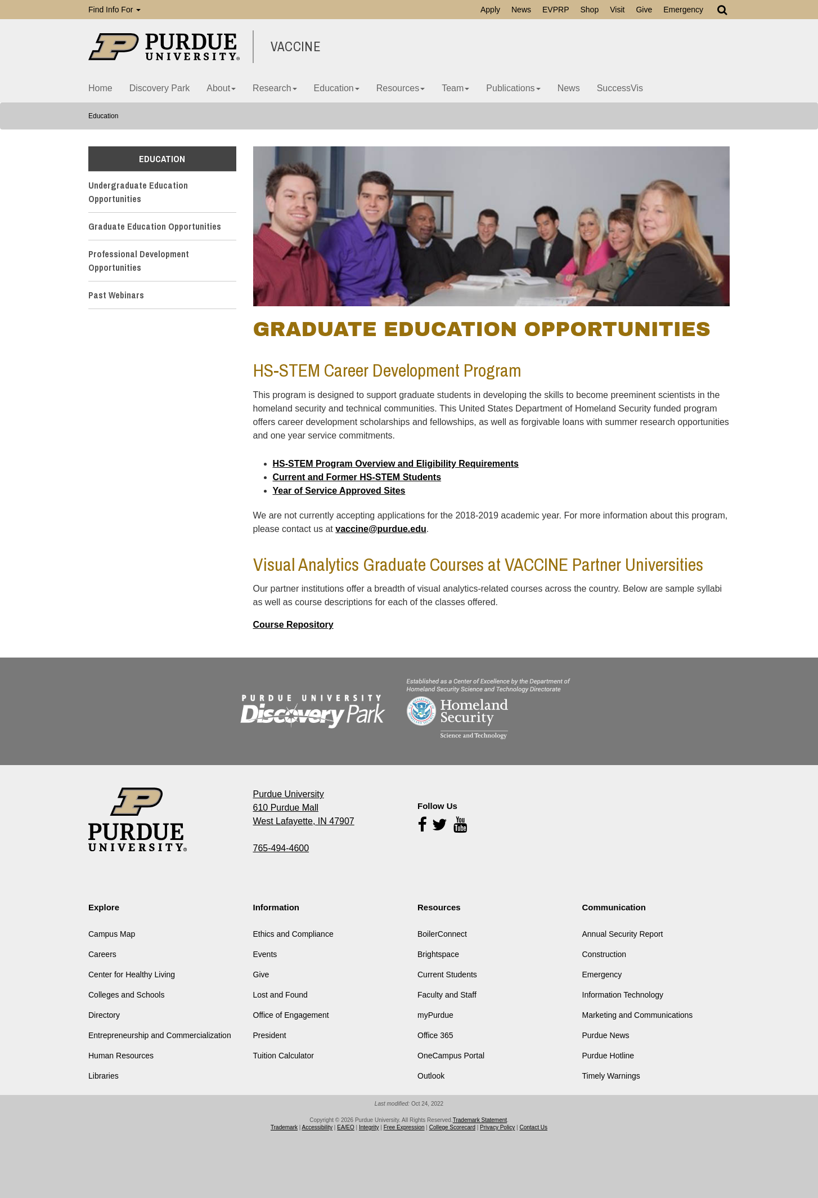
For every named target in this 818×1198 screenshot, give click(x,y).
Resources (400, 88)
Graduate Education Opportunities (154, 226)
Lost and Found (280, 994)
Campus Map (111, 933)
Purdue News (606, 1035)
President (269, 1035)
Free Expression (404, 1127)
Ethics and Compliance (293, 933)
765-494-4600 (281, 848)
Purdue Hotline (608, 1055)
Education (336, 88)
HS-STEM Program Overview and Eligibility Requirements (396, 463)
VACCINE (296, 47)
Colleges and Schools (126, 994)
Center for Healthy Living (131, 974)
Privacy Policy (497, 1127)
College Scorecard (452, 1127)
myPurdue (435, 1015)
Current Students (447, 974)
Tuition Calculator (283, 1055)
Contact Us (533, 1127)
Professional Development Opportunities (138, 261)
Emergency (683, 9)
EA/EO (345, 1127)
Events (265, 954)
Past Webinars (116, 295)
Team (455, 88)
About (221, 88)
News (521, 9)
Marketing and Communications (637, 1015)
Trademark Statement (480, 1120)
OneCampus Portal (450, 1055)
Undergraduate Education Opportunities (138, 192)
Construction (604, 954)
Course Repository (293, 624)
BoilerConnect (442, 933)
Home (100, 88)
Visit (617, 9)
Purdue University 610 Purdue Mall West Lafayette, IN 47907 (303, 807)
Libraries (103, 1075)
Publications (513, 88)
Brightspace (438, 954)
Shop (589, 9)
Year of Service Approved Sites (339, 490)
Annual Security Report (622, 933)
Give (644, 9)
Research (274, 88)
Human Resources (121, 1055)
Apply (490, 9)
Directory (104, 1015)
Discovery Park (159, 88)
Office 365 (435, 1035)
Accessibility (317, 1127)
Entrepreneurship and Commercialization (159, 1035)
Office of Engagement (291, 1015)
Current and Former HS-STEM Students (357, 477)
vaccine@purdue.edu (380, 529)
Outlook (430, 1075)
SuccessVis (620, 88)
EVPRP (555, 9)
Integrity (369, 1127)
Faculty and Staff (447, 994)
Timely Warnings (611, 1075)
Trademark (284, 1127)
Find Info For (114, 9)
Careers (102, 954)
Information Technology (623, 994)
